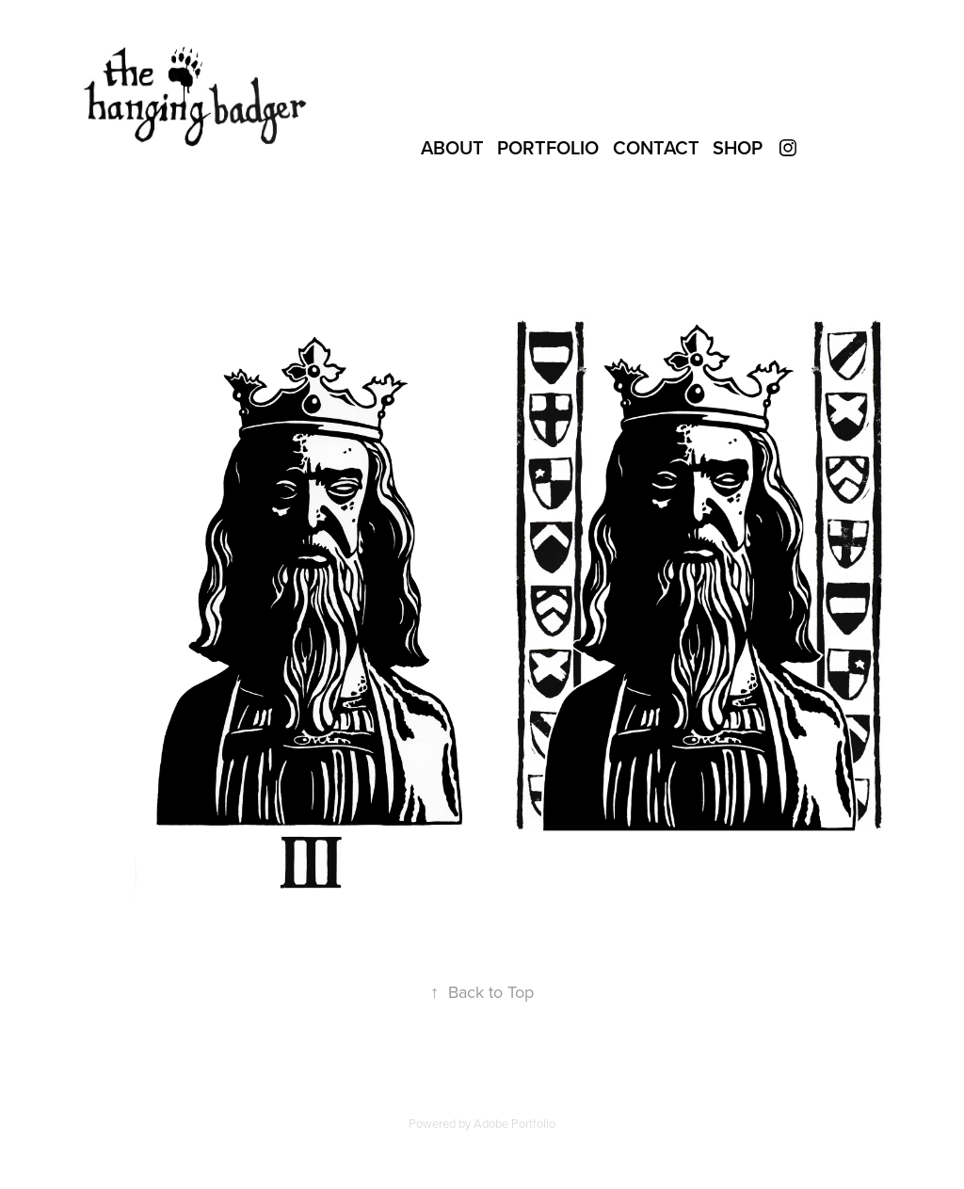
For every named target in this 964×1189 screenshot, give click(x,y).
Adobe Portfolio (514, 1123)
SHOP (738, 147)
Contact (656, 147)
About (452, 147)
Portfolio (548, 147)
